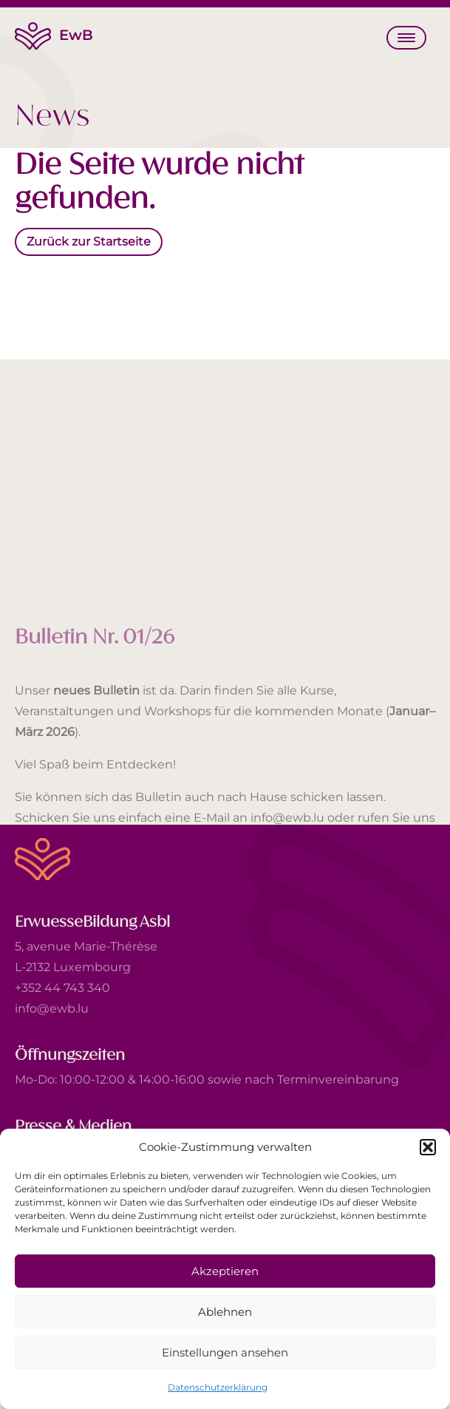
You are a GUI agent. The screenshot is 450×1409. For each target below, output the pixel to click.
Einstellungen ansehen (225, 1352)
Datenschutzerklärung (217, 1387)
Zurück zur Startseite (89, 241)
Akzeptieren (225, 1271)
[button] (427, 1147)
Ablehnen (225, 1312)
